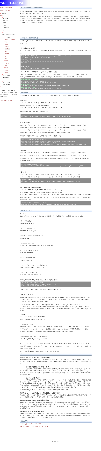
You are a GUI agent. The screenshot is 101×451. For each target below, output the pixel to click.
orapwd (7, 53)
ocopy (6, 70)
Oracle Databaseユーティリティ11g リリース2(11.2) (35, 434)
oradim (6, 67)
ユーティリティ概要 (10, 39)
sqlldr (6, 51)
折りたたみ (3, 10)
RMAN (6, 44)
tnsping (7, 63)
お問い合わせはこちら (6, 100)
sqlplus (6, 42)
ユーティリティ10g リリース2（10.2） (31, 431)
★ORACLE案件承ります (6, 7)
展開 (8, 10)
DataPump (7, 49)
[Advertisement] (56, 442)
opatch (6, 56)
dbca (6, 58)
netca (6, 60)
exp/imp (7, 46)
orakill (6, 72)
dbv (6, 65)
